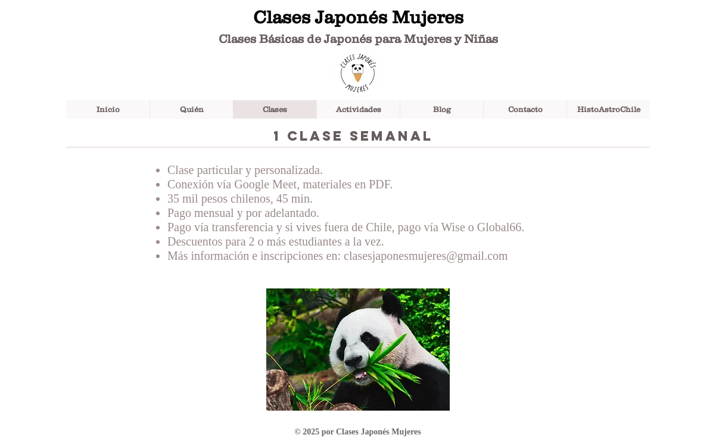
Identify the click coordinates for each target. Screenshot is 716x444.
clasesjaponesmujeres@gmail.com (426, 255)
